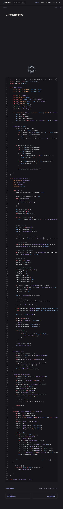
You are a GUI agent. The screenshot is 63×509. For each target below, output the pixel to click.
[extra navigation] (59, 2)
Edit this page (10, 488)
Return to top (58, 7)
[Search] (19, 2)
